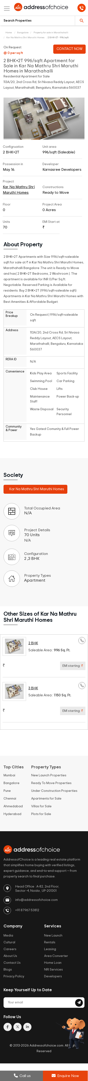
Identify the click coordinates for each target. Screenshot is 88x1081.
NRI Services (53, 969)
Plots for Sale (41, 814)
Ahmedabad (13, 806)
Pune (7, 791)
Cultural (9, 942)
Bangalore (22, 32)
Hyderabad (12, 814)
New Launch (53, 935)
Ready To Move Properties (51, 783)
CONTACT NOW (69, 49)
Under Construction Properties (54, 791)
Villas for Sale (41, 806)
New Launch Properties (48, 775)
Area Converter (56, 956)
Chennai (10, 798)
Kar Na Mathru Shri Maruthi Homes (25, 37)
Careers (10, 949)
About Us (10, 956)
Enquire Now (65, 1075)
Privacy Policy (14, 976)
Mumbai (9, 775)
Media (8, 935)
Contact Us (12, 962)
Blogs (8, 969)
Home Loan (52, 962)
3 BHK (33, 688)
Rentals (49, 942)
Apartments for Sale (46, 798)
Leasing (50, 949)
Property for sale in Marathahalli (50, 32)
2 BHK (33, 643)
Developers (53, 976)
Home (8, 32)
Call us (22, 1075)
